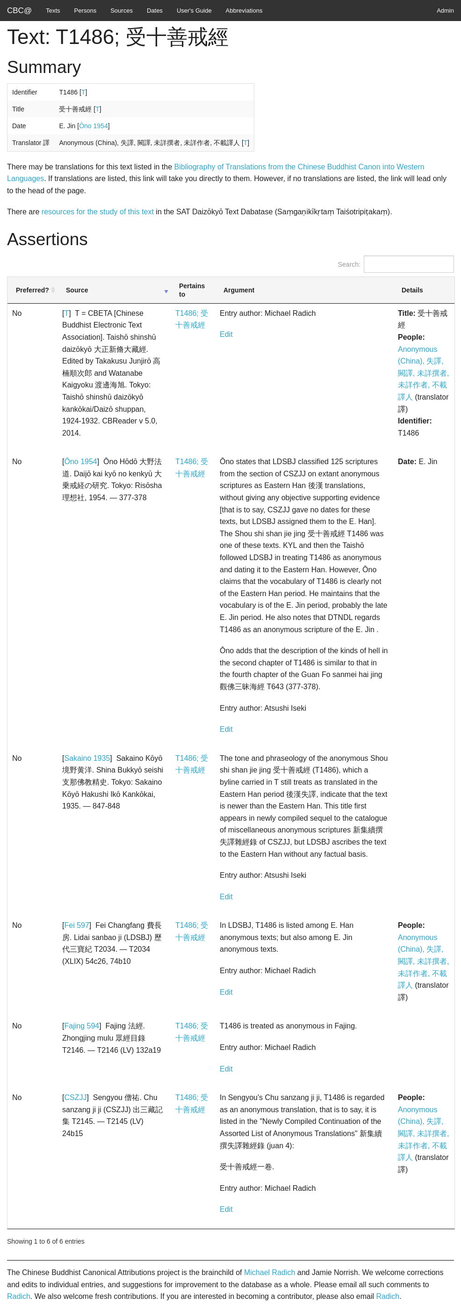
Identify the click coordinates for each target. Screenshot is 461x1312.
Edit (226, 334)
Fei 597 (76, 925)
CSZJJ (75, 1097)
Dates (155, 10)
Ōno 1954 (93, 126)
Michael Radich (269, 1272)
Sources (121, 10)
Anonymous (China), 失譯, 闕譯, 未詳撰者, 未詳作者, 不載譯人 (423, 373)
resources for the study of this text (98, 212)
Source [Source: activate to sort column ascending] (77, 290)
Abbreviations (244, 10)
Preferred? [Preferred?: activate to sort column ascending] (32, 290)
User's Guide (194, 10)
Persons (85, 10)
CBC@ (19, 10)
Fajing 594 (81, 1026)
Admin (445, 10)
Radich (18, 1296)
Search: (396, 264)
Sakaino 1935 (87, 758)
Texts (53, 10)
